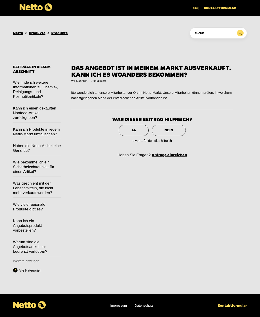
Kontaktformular (220, 8)
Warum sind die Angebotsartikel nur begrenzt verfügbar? (30, 247)
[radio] (134, 130)
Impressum (118, 305)
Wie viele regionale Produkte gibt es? (29, 206)
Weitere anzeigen (26, 261)
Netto (18, 33)
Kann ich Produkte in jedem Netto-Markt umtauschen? (36, 131)
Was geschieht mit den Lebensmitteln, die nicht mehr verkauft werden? (33, 188)
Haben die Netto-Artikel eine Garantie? (37, 148)
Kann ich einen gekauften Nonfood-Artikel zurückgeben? (34, 113)
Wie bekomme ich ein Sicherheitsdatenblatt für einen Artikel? (33, 167)
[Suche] (218, 33)
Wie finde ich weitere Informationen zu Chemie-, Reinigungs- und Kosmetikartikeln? (35, 89)
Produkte (37, 33)
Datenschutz (143, 305)
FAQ (196, 8)
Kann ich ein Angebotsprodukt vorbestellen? (27, 225)
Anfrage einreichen (169, 155)
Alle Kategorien (30, 270)
